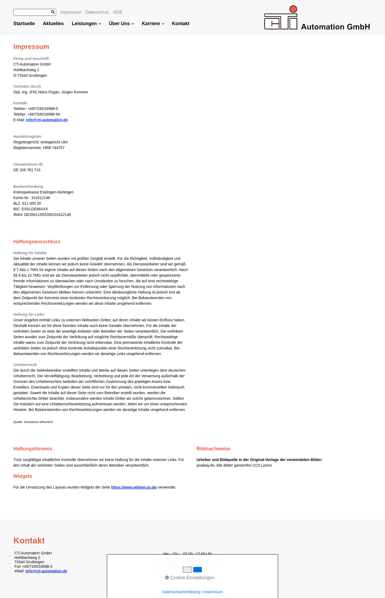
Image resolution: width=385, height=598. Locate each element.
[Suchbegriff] (34, 12)
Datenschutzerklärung (181, 592)
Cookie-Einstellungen (190, 577)
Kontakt (181, 23)
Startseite (24, 23)
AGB (117, 12)
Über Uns (121, 23)
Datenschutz (97, 12)
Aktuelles (53, 23)
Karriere (153, 23)
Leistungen (86, 23)
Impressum (70, 12)
